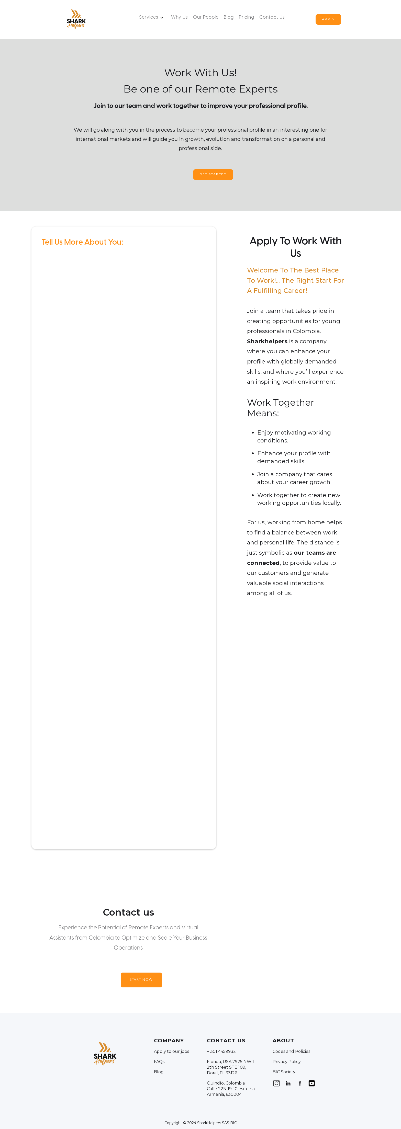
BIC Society (284, 1071)
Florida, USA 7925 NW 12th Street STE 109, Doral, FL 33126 (230, 1067)
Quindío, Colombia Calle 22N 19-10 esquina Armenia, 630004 (231, 1089)
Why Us (179, 17)
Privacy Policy (287, 1061)
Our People (206, 17)
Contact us (272, 17)
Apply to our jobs (171, 1051)
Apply (328, 19)
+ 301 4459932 (221, 1051)
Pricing (246, 17)
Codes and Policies (291, 1051)
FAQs (159, 1061)
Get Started (213, 174)
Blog (229, 17)
